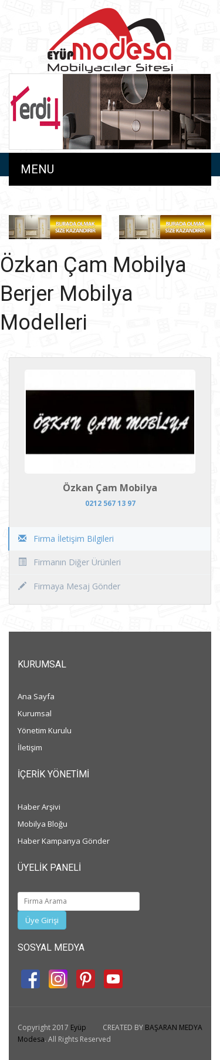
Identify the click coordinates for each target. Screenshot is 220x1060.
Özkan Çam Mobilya (110, 487)
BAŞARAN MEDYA (173, 1027)
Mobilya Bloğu (42, 824)
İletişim (30, 747)
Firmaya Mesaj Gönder (69, 586)
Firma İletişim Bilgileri (66, 538)
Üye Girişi (42, 920)
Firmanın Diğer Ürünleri (69, 562)
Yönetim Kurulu (45, 730)
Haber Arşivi (39, 806)
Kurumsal (35, 713)
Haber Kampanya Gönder (64, 841)
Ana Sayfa (36, 696)
